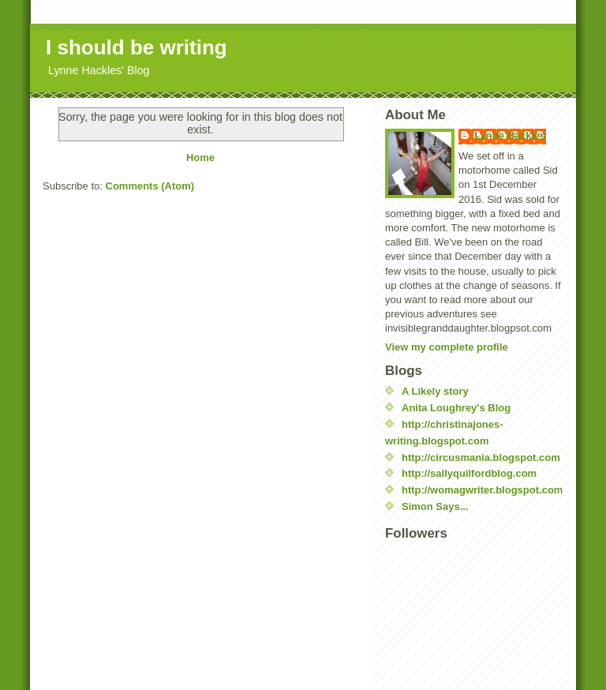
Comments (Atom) (150, 186)
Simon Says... (435, 506)
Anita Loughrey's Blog (456, 408)
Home (200, 157)
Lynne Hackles (510, 135)
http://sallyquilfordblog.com (469, 473)
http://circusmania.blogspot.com (481, 457)
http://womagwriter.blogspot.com (482, 490)
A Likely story (435, 391)
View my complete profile (446, 347)
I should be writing (136, 47)
